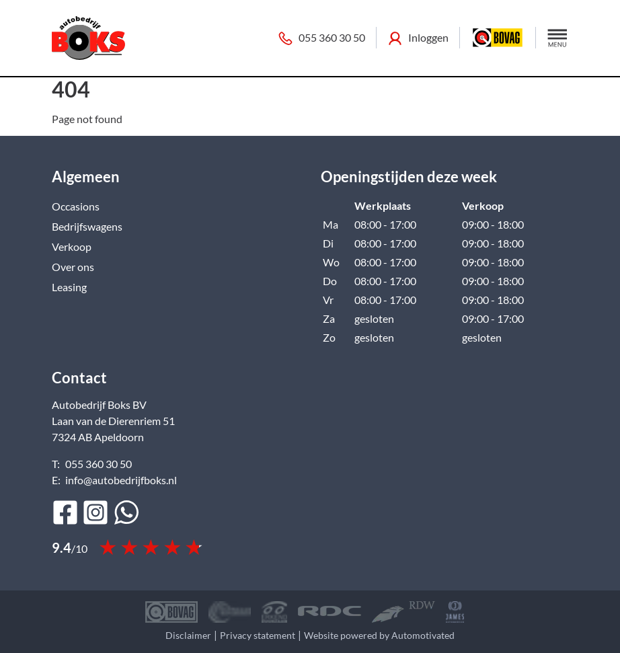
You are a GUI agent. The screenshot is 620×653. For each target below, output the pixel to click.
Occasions (76, 206)
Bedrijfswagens (87, 226)
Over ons (73, 266)
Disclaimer (188, 635)
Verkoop (71, 246)
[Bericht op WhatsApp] (126, 512)
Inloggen (418, 38)
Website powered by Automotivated (379, 635)
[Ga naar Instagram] (95, 512)
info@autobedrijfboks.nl (121, 479)
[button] (557, 37)
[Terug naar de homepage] (88, 38)
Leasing (69, 286)
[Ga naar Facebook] (65, 512)
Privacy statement (257, 635)
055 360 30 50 (321, 38)
